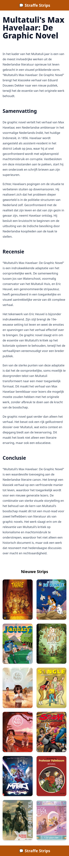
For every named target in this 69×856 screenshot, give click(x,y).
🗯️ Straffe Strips (34, 5)
